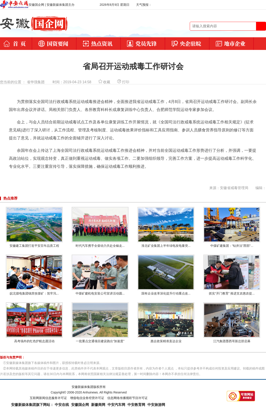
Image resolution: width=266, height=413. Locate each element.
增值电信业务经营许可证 (87, 398)
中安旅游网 (156, 405)
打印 (123, 82)
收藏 (104, 82)
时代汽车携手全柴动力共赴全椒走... (100, 227)
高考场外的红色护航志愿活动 (34, 322)
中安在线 (62, 405)
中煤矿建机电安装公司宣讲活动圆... (100, 275)
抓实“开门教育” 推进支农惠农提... (231, 275)
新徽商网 (98, 405)
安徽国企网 (80, 405)
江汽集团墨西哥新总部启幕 (231, 322)
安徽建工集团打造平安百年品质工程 (34, 227)
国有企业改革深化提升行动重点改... (165, 275)
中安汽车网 (116, 405)
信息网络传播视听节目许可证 (127, 398)
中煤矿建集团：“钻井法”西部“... (231, 227)
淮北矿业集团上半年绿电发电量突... (165, 227)
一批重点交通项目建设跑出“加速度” (100, 322)
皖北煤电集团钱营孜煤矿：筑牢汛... (34, 275)
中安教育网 (136, 405)
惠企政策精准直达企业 (165, 322)
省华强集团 (36, 82)
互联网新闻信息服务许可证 (48, 398)
